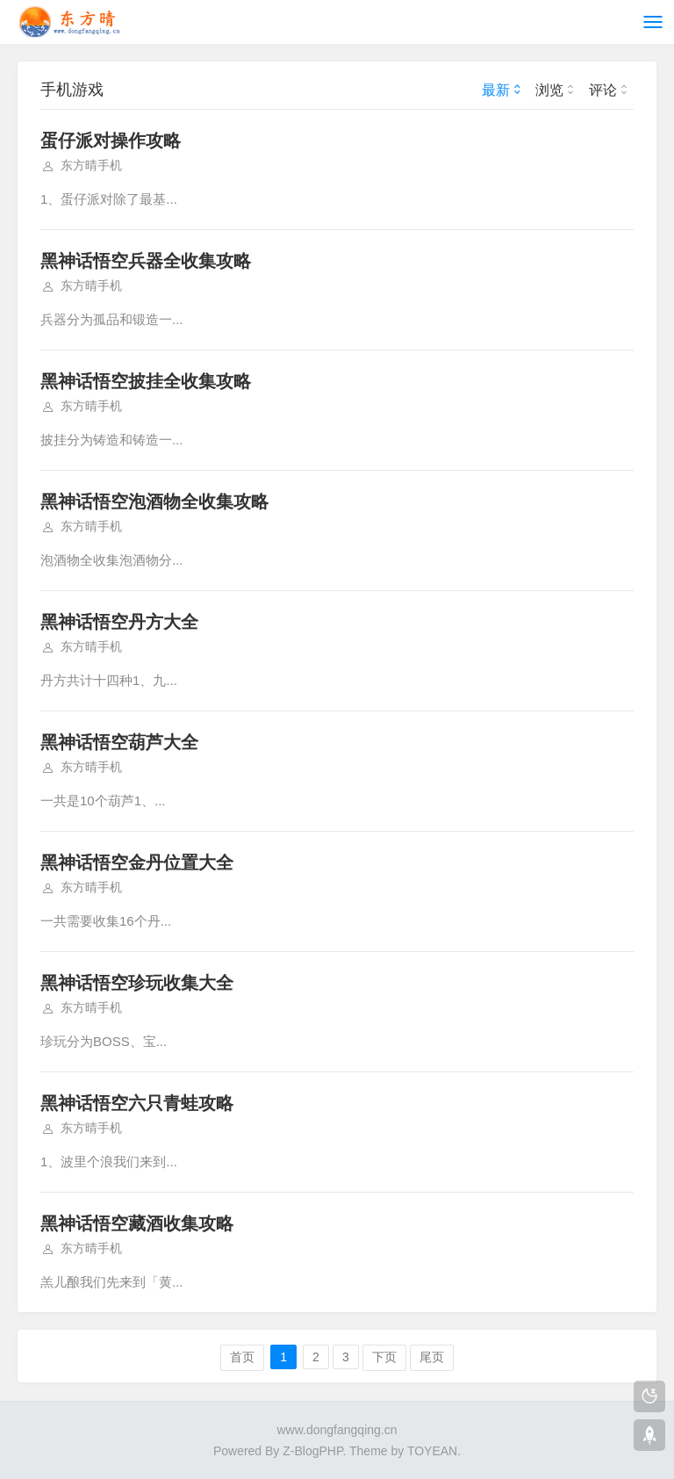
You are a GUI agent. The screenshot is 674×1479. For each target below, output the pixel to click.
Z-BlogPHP (312, 1451)
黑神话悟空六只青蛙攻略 (136, 1103)
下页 (384, 1357)
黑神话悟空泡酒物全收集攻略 (154, 501)
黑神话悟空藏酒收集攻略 (136, 1223)
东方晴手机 (91, 165)
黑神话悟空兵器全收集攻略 (145, 261)
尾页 (431, 1357)
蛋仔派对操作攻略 (110, 140)
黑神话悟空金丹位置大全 (136, 862)
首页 (242, 1357)
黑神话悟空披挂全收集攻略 (145, 381)
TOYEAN (432, 1451)
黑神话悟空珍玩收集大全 (136, 982)
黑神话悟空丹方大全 (119, 621)
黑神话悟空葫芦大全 (119, 742)
